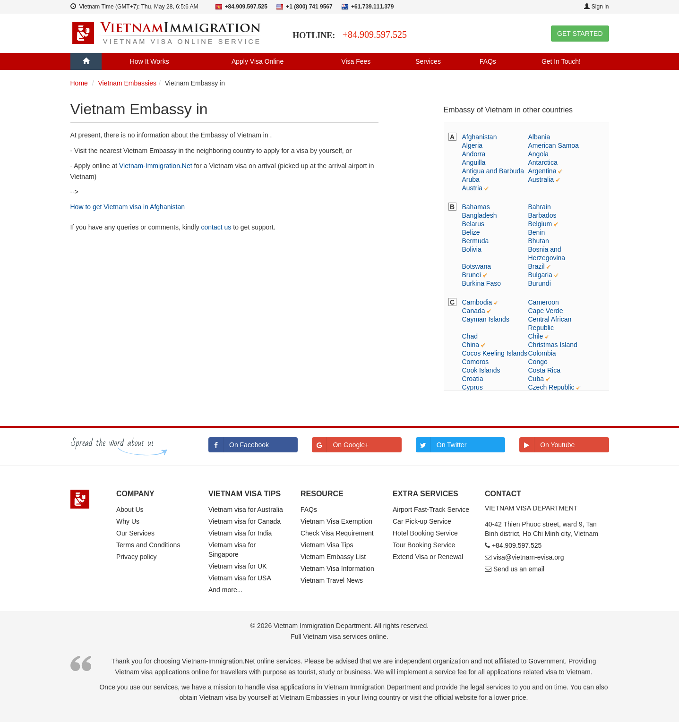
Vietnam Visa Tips (327, 545)
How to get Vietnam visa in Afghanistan (127, 207)
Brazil (536, 266)
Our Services (135, 533)
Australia (541, 179)
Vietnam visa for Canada (244, 521)
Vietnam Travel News (332, 580)
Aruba (471, 179)
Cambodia (477, 302)
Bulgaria (540, 275)
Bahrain (539, 207)
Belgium (540, 224)
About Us (130, 509)
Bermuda (475, 241)
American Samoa (553, 145)
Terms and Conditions (148, 545)
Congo (538, 361)
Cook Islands (481, 370)
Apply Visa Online (258, 61)
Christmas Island (552, 344)
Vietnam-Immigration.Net (155, 166)
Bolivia (471, 249)
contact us (216, 227)
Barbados (542, 215)
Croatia (472, 378)
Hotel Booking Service (425, 533)
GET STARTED (579, 33)
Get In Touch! (561, 61)
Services (428, 61)
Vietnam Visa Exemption (336, 521)
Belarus (473, 224)
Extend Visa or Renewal (428, 557)
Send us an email (518, 569)
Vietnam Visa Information (337, 568)
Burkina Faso (481, 283)
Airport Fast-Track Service (431, 509)
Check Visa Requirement (337, 533)
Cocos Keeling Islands (495, 353)
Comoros (475, 361)
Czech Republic (551, 387)
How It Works (149, 61)
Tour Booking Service (424, 545)
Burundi (539, 283)
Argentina (542, 171)
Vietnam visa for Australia (245, 509)
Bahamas (476, 207)
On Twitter (441, 444)
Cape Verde (545, 310)
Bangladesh (479, 215)
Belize (471, 232)
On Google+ (340, 444)
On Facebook (238, 444)
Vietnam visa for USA (239, 578)
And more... (225, 590)
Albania (539, 137)
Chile (535, 336)
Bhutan (538, 241)
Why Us (127, 521)
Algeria (472, 145)
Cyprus (472, 387)
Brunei (471, 275)
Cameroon (543, 302)
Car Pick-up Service (422, 521)
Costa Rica (544, 370)
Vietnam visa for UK (237, 566)
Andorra (474, 154)
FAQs (488, 61)
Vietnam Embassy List (333, 557)
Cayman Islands (485, 319)
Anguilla (474, 162)
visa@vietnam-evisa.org (528, 557)
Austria (472, 188)
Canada (473, 310)
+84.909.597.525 (375, 34)
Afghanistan (479, 137)
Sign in (596, 6)
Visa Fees (355, 61)
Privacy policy (136, 557)
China (471, 344)
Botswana (476, 266)
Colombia (542, 353)
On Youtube (547, 444)
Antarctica (543, 162)
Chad (470, 336)
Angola (538, 154)
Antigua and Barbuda (493, 171)
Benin (536, 232)
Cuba (536, 378)
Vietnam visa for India (240, 533)
